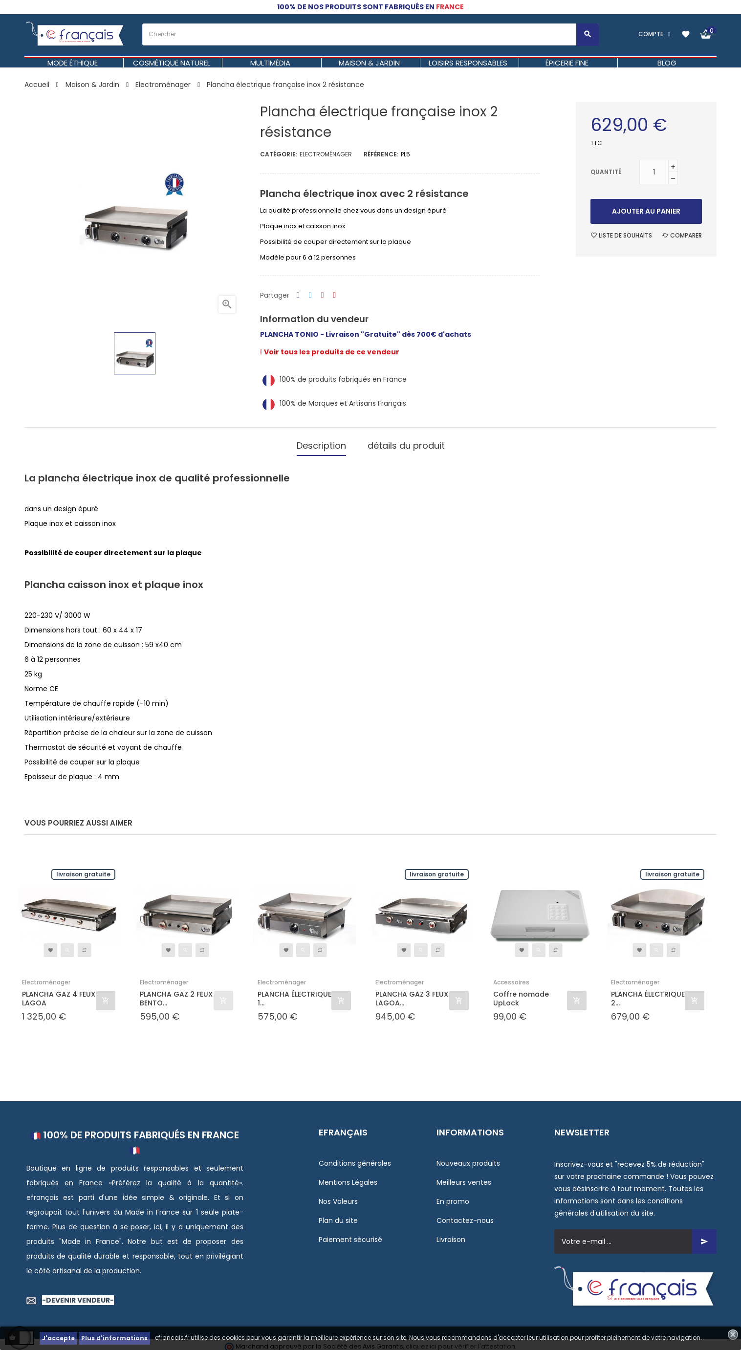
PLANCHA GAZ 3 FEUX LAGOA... (411, 993)
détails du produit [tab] (406, 443)
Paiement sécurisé (350, 1235)
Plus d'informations (114, 1338)
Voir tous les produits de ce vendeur (329, 352)
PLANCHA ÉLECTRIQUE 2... (648, 993)
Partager (298, 295)
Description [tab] (321, 443)
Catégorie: (278, 154)
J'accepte (58, 1338)
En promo (452, 1196)
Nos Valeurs (338, 1196)
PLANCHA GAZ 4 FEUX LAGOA (58, 993)
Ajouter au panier (646, 211)
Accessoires (511, 977)
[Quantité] (654, 172)
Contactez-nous (465, 1215)
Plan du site (338, 1215)
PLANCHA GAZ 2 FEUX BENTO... (176, 993)
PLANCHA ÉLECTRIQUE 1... (294, 993)
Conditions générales (355, 1158)
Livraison (450, 1235)
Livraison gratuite (83, 869)
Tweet (310, 295)
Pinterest (334, 295)
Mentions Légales (348, 1177)
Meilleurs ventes (463, 1177)
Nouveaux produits (468, 1158)
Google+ (322, 295)
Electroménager (326, 154)
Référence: (381, 154)
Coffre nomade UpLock (521, 993)
